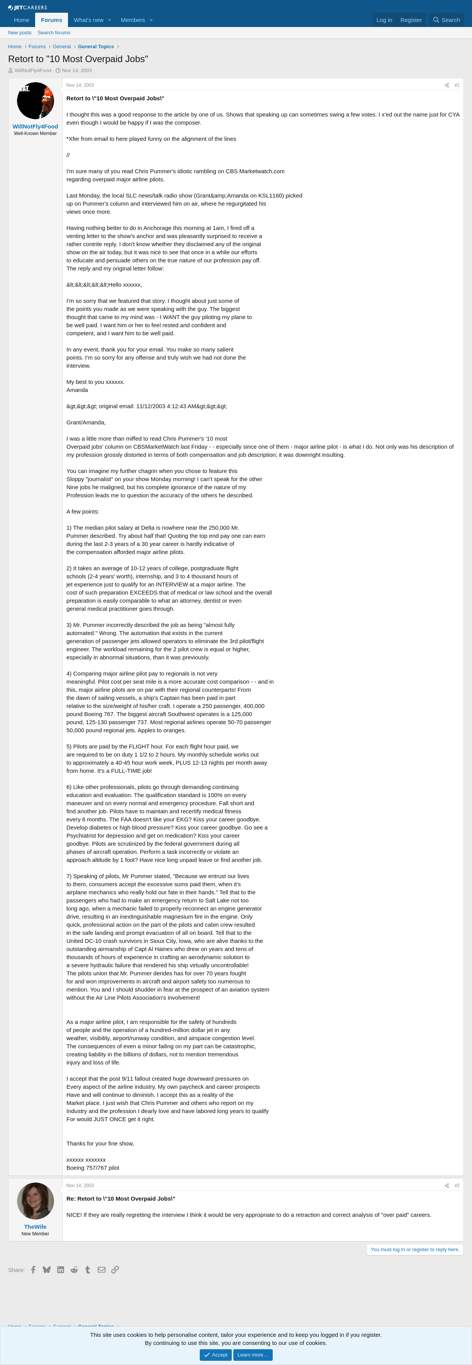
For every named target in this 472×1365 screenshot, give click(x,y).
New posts (20, 32)
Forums (51, 20)
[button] (109, 20)
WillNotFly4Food (33, 70)
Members (133, 20)
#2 (457, 1185)
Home (21, 20)
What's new (89, 20)
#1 (457, 85)
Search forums (54, 32)
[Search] (446, 20)
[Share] (447, 85)
